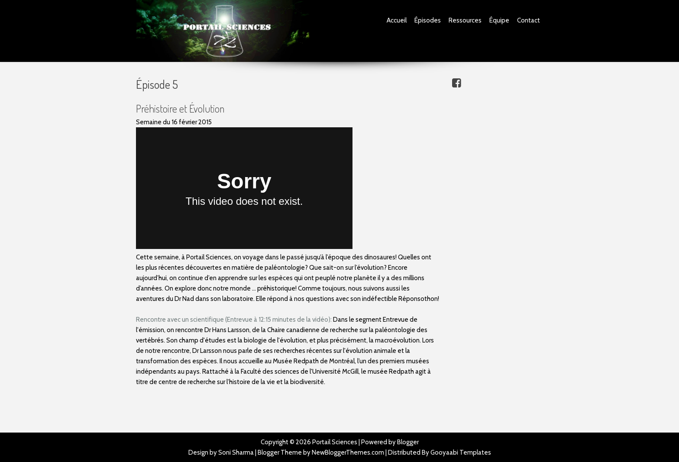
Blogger (408, 442)
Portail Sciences (334, 442)
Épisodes (427, 20)
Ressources (465, 20)
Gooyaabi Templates (460, 452)
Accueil (397, 20)
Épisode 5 (157, 84)
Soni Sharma (236, 452)
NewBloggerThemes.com (348, 452)
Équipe (499, 20)
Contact (528, 20)
